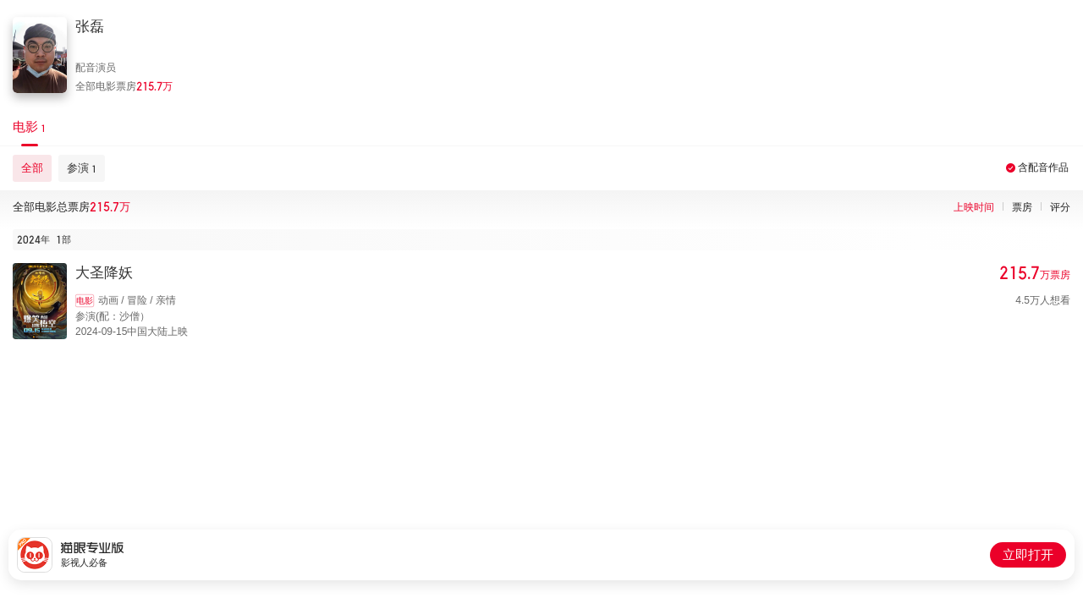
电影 (84, 300)
